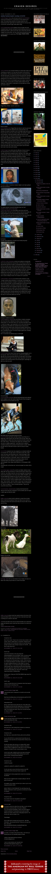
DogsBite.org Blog (39, 269)
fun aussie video (39, 226)
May (37, 244)
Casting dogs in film (40, 230)
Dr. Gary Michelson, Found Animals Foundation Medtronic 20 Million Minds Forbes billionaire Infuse (41, 265)
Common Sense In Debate (42, 203)
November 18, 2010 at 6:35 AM (13, 827)
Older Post (29, 851)
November (38, 182)
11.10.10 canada (4, 353)
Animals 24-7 (38, 261)
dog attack (7, 629)
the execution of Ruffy (41, 228)
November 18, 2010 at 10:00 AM (13, 845)
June (37, 242)
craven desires (25, 6)
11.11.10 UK (3, 451)
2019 (36, 160)
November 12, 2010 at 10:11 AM (13, 648)
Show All (48, 276)
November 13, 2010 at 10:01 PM (13, 800)
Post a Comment (4, 849)
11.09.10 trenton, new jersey (7, 278)
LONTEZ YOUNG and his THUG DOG (9, 208)
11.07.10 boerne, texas (6, 128)
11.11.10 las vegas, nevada (7, 470)
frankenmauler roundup (17, 629)
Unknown (6, 804)
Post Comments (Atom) (12, 853)
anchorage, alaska (5, 578)
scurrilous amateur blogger (10, 690)
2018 (36, 162)
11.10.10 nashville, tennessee (7, 397)
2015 (36, 168)
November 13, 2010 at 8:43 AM (13, 793)
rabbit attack (4, 630)
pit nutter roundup (40, 205)
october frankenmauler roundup (7, 626)
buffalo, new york (4, 498)
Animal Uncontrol (39, 271)
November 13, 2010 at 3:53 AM (13, 729)
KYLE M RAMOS (25, 18)
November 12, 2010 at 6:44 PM (13, 722)
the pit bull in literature (41, 207)
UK (1, 621)
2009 (36, 254)
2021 (36, 156)
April (37, 246)
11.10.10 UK (3, 436)
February (38, 250)
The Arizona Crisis (40, 232)
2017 (36, 164)
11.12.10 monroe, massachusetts (8, 489)
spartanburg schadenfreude (42, 190)
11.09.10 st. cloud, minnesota (7, 261)
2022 (36, 154)
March (37, 248)
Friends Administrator (8, 716)
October (38, 234)
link (3, 333)
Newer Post (3, 851)
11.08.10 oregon (4, 150)
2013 (36, 172)
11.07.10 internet (4, 70)
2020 (36, 158)
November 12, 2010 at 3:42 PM (13, 712)
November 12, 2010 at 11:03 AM (13, 686)
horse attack (27, 629)
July (37, 240)
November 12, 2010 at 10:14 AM (13, 677)
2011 (36, 176)
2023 (36, 152)
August (38, 238)
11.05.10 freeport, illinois (6, 18)
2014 (36, 170)
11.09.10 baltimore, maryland (7, 319)
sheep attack (11, 630)
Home (16, 851)
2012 (36, 174)
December (38, 180)
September (38, 236)
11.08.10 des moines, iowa (6, 210)
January (38, 252)
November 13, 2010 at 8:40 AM (13, 757)
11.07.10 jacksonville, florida (7, 27)
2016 (36, 166)
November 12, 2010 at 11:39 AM (13, 699)
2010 (36, 178)
